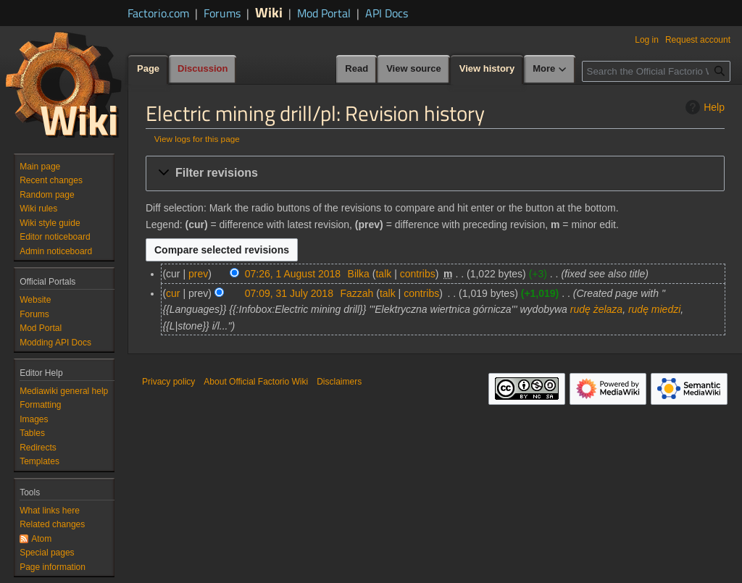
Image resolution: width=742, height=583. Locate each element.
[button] (435, 173)
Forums (222, 13)
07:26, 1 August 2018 (293, 274)
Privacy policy (168, 382)
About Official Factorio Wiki (256, 382)
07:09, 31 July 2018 (289, 293)
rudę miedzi (654, 309)
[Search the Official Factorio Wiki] (656, 71)
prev (198, 274)
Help (703, 107)
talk (383, 274)
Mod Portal (324, 13)
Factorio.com (158, 13)
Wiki (269, 11)
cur (173, 293)
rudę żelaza (596, 309)
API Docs (386, 13)
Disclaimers (339, 382)
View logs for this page (197, 138)
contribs (417, 274)
